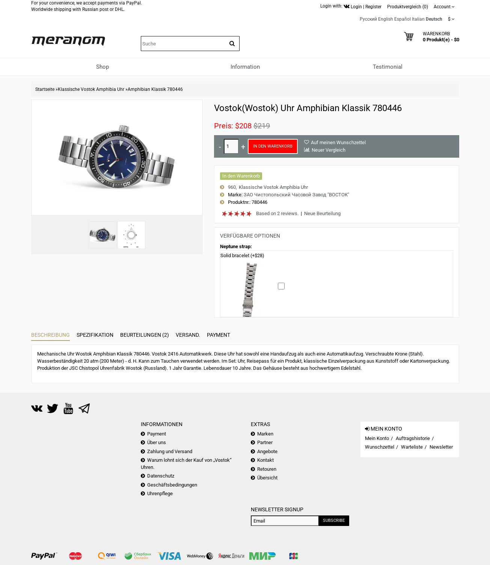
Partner (265, 442)
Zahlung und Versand (169, 451)
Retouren (266, 469)
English (385, 19)
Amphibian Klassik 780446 (155, 89)
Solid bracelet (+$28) (242, 255)
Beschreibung (50, 335)
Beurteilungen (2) (144, 335)
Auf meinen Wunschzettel (338, 142)
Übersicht (267, 478)
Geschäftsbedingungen (172, 485)
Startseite (44, 89)
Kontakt (265, 460)
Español (402, 19)
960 (232, 187)
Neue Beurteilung (322, 213)
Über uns (156, 442)
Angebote (267, 451)
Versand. (188, 335)
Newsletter (441, 447)
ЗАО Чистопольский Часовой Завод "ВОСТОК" (296, 194)
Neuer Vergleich (328, 150)
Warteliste (412, 447)
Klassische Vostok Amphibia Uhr (91, 89)
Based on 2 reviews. (277, 213)
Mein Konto (377, 438)
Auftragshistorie (413, 438)
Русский (368, 19)
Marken (265, 434)
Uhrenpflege (160, 493)
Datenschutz (160, 476)
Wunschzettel (379, 447)
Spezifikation (95, 335)
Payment (218, 335)
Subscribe (334, 520)
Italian (418, 19)
